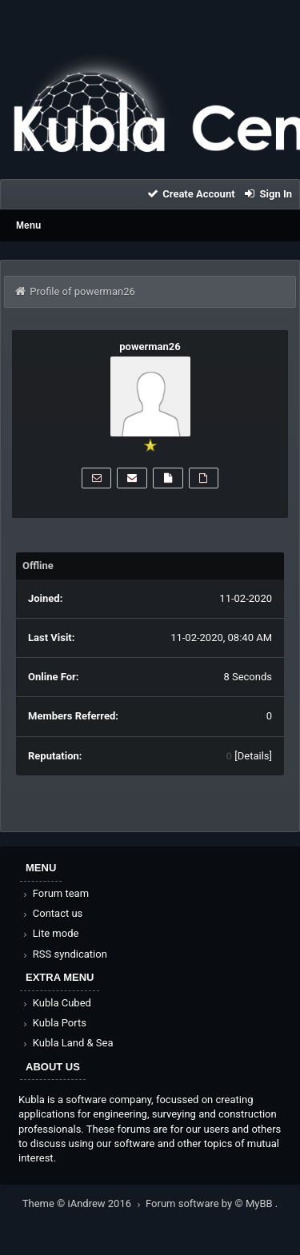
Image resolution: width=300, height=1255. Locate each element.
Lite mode (49, 933)
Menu (28, 225)
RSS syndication (64, 954)
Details (254, 756)
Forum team (55, 893)
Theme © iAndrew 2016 (84, 1203)
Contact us (51, 913)
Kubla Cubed (56, 1003)
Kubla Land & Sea (67, 1043)
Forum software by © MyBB (210, 1203)
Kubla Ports (53, 1023)
